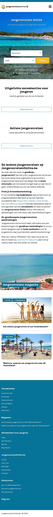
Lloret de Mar (42, 201)
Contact (4, 473)
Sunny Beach (18, 204)
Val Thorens (6, 441)
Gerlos (4, 444)
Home (3, 459)
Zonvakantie (20, 300)
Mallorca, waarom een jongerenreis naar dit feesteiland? (25, 426)
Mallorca (9, 337)
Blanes (32, 201)
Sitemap (5, 466)
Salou (25, 201)
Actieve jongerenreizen (11, 488)
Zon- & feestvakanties (10, 485)
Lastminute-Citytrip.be (27, 240)
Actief (8, 300)
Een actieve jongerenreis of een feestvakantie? (25, 326)
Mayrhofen (5, 448)
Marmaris (5, 204)
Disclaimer (6, 470)
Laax (3, 437)
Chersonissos (7, 400)
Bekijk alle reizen (26, 109)
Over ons (5, 463)
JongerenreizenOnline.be (11, 513)
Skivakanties (7, 492)
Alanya (19, 201)
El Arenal (5, 397)
